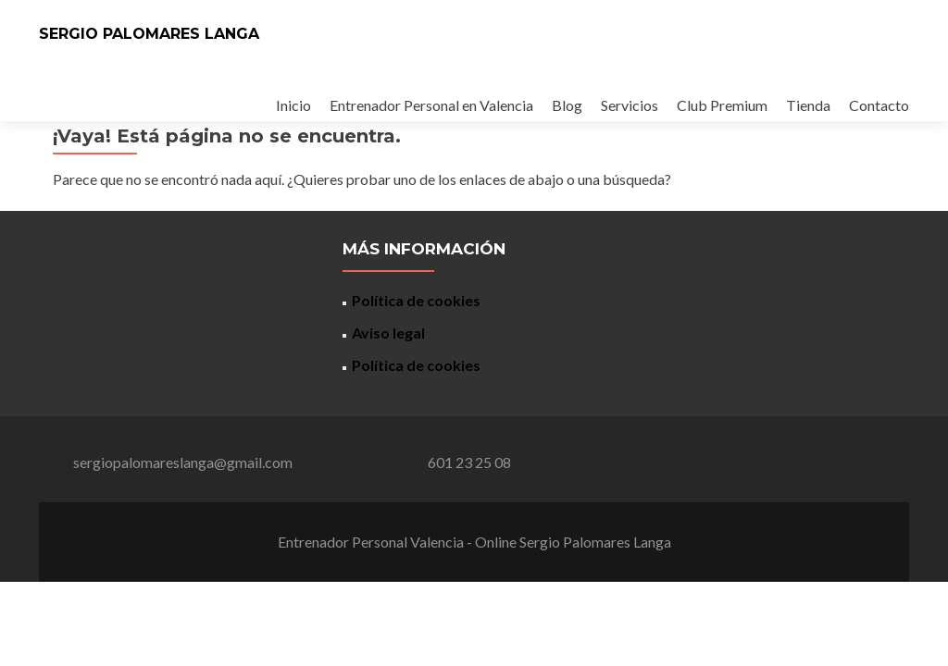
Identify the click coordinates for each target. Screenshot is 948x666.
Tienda (808, 105)
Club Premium (722, 105)
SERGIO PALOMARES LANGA (149, 34)
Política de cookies (416, 300)
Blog (567, 105)
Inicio (293, 105)
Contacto (879, 105)
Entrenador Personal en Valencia (431, 105)
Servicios (629, 105)
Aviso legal (388, 332)
